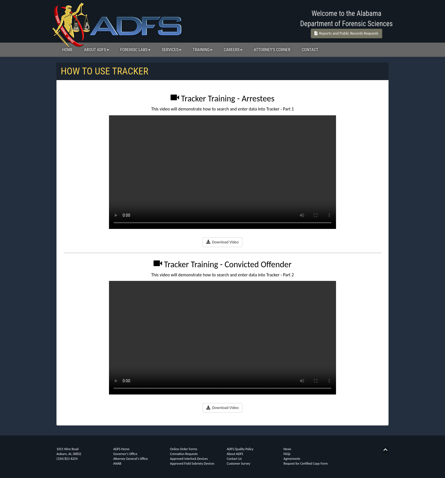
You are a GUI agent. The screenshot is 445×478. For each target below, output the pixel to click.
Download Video (222, 242)
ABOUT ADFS (96, 49)
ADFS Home (121, 449)
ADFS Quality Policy (240, 449)
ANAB (117, 464)
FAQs (287, 454)
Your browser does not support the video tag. (222, 172)
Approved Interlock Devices (189, 459)
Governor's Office (125, 454)
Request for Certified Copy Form (306, 464)
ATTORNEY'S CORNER (272, 49)
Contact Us (234, 459)
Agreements (292, 459)
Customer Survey (238, 464)
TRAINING (202, 49)
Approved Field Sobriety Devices (192, 464)
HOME (67, 49)
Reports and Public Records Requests (346, 33)
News (287, 449)
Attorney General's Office (130, 459)
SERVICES (171, 49)
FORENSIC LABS (135, 49)
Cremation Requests (184, 454)
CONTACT (310, 49)
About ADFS (235, 454)
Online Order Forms (183, 449)
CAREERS (233, 49)
